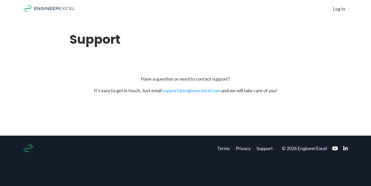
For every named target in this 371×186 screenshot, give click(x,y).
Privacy (243, 148)
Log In (339, 9)
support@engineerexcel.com (192, 90)
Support (265, 148)
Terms (223, 148)
